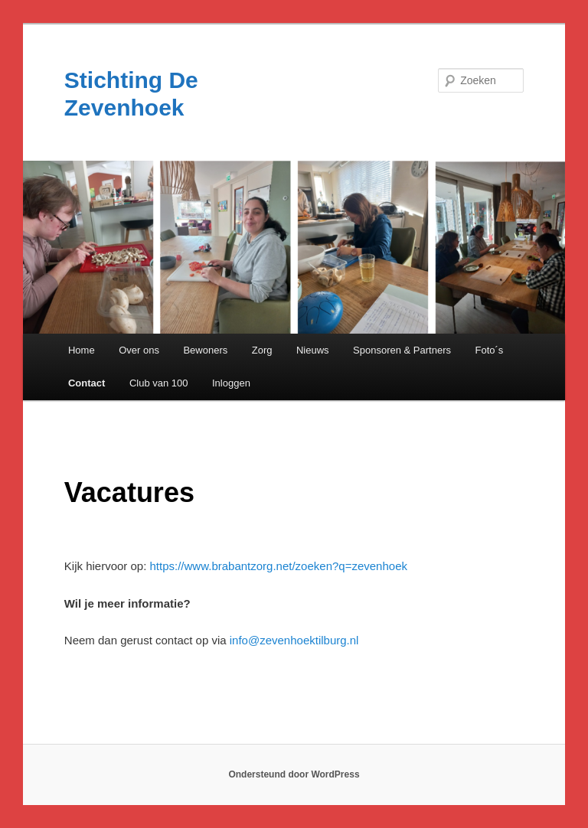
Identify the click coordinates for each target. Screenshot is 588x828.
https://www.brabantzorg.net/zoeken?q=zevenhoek (278, 565)
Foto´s (489, 350)
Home (81, 350)
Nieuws (312, 350)
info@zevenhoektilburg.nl (294, 640)
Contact (86, 383)
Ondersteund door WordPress (293, 774)
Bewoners (205, 350)
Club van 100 (158, 383)
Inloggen (231, 383)
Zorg (262, 350)
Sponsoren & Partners (402, 350)
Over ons (139, 350)
